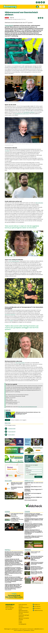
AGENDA (7, 511)
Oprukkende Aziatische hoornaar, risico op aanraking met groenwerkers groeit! (37, 568)
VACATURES (8, 480)
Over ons (21, 606)
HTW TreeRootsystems (14, 261)
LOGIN (7, 420)
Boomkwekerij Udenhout (29, 112)
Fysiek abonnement (23, 604)
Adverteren (21, 616)
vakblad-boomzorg (38, 610)
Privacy (20, 621)
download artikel (11, 428)
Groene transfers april (35, 551)
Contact (20, 609)
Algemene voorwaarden (24, 618)
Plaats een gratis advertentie (30, 500)
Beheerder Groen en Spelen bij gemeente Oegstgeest (17, 483)
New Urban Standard (20, 362)
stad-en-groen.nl (23, 629)
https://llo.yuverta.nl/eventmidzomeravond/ (27, 406)
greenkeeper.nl (15, 629)
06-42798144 (37, 608)
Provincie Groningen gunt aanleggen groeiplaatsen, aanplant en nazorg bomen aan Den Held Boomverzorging (33, 514)
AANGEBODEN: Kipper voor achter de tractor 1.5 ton (33, 483)
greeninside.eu (27, 630)
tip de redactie (11, 434)
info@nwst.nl (37, 604)
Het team (21, 613)
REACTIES (7, 423)
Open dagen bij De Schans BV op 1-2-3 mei (17, 514)
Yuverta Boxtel (9, 25)
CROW (11, 320)
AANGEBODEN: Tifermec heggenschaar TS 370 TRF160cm (33, 490)
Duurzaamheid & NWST (24, 607)
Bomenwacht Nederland (10, 314)
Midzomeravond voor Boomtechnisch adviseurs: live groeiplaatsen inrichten (28, 413)
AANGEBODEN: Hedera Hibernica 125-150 (32, 486)
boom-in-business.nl (18, 630)
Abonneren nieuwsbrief (24, 612)
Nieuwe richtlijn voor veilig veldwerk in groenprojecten (36, 572)
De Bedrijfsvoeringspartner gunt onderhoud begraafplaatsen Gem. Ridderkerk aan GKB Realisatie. (33, 520)
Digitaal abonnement (23, 610)
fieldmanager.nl (7, 629)
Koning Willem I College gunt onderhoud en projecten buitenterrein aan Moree (33, 536)
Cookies (20, 622)
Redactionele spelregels (24, 615)
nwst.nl (32, 630)
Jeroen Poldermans (9, 19)
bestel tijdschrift (11, 431)
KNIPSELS (7, 549)
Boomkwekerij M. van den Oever (22, 113)
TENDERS (27, 511)
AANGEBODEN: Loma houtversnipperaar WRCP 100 (32, 494)
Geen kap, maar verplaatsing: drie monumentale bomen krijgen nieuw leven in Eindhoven (37, 558)
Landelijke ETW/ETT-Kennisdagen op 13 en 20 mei (17, 519)
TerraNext (7, 150)
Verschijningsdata (22, 624)
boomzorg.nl (30, 629)
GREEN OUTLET (29, 480)
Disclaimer (21, 619)
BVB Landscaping (39, 202)
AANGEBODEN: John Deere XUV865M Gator (33, 497)
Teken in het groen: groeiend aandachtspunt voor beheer (37, 563)
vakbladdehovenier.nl (38, 629)
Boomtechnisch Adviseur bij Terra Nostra (17, 488)
